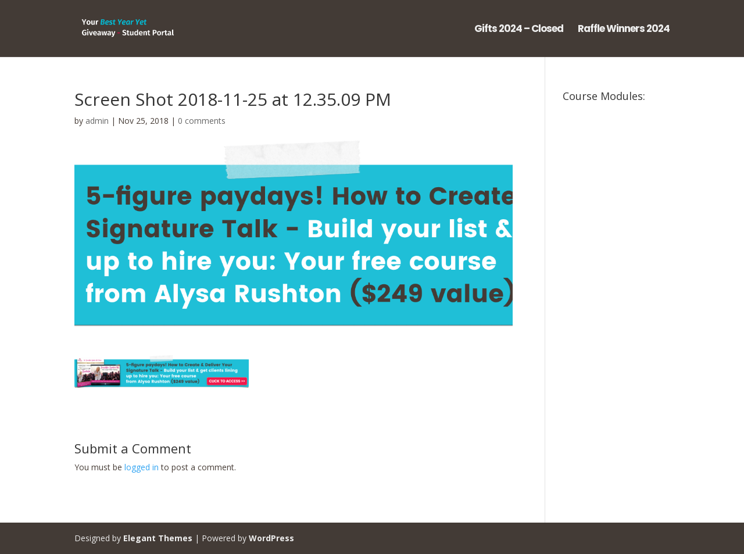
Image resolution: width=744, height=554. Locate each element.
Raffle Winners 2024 (624, 29)
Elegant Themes (157, 538)
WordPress (271, 538)
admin (97, 120)
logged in (141, 467)
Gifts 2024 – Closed (518, 29)
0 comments (202, 120)
